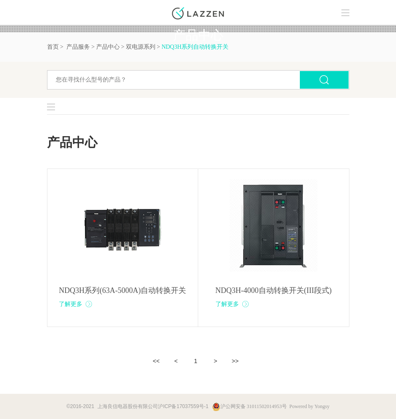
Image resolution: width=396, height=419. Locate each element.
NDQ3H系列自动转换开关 (195, 47)
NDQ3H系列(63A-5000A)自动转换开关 (122, 290)
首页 (53, 47)
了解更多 (75, 304)
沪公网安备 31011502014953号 (249, 406)
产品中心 (108, 47)
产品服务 (78, 47)
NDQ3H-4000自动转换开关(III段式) (273, 290)
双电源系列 (140, 47)
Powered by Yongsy (309, 406)
